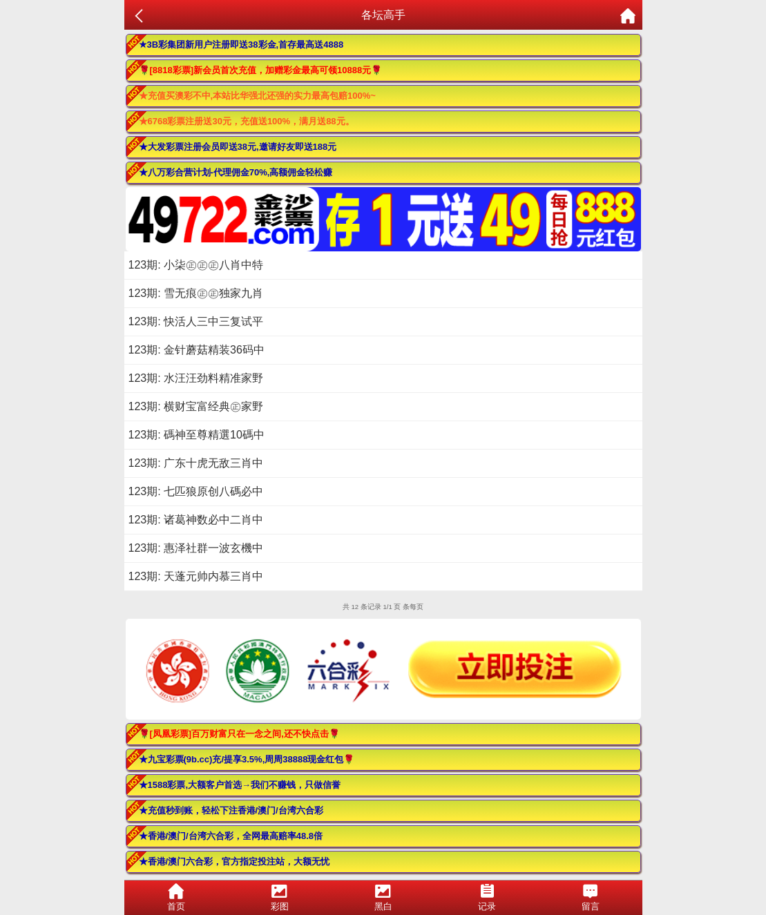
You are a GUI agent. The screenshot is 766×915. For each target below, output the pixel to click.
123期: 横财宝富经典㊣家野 (196, 406)
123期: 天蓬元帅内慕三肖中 (196, 576)
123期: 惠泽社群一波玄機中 (196, 548)
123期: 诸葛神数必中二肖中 (196, 520)
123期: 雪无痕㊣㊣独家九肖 (196, 293)
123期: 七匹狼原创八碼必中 (196, 491)
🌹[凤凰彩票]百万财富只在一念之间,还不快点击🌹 (239, 734)
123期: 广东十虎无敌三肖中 (196, 463)
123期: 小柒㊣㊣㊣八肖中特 (196, 265)
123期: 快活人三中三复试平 (196, 321)
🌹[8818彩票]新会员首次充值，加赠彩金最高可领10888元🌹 (261, 70)
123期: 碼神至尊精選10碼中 (196, 435)
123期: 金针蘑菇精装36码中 (196, 350)
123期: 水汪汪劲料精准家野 (196, 378)
